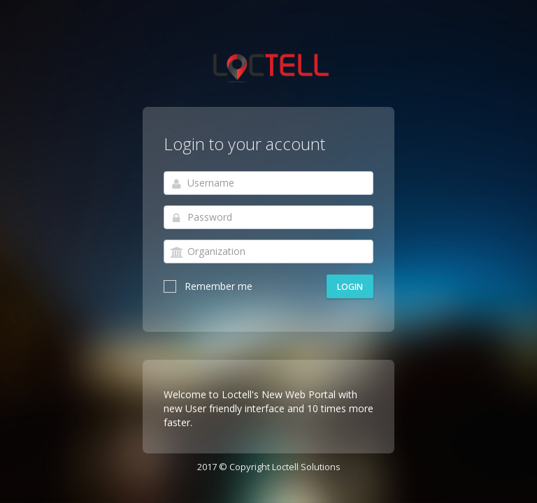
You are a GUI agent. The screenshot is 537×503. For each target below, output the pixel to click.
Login (350, 287)
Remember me (208, 286)
